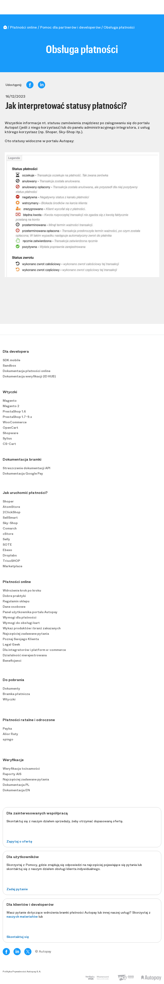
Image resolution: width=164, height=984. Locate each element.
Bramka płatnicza (16, 694)
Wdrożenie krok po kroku (22, 590)
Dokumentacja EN (16, 790)
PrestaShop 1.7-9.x (17, 417)
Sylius (7, 438)
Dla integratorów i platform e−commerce (34, 650)
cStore (8, 533)
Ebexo (7, 550)
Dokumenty (11, 688)
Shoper (8, 501)
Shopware (10, 433)
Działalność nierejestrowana (25, 655)
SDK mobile (11, 360)
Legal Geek (11, 644)
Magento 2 (11, 406)
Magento (10, 400)
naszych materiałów (22, 916)
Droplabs (10, 555)
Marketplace (12, 566)
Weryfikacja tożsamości (21, 768)
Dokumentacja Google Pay (23, 473)
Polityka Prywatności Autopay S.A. (22, 971)
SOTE (7, 544)
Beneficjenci (12, 660)
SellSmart (10, 517)
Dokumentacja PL (16, 784)
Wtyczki (9, 699)
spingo (8, 739)
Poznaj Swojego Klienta (21, 639)
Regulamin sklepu (16, 601)
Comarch (10, 528)
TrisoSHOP (11, 560)
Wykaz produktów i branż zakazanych (32, 628)
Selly (6, 539)
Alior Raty (10, 734)
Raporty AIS (12, 774)
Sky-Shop (10, 523)
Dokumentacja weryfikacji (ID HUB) (29, 376)
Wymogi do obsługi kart (21, 623)
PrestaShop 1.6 (14, 411)
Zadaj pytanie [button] (17, 889)
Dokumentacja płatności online (26, 371)
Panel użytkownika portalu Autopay (30, 612)
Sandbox (9, 365)
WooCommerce (15, 422)
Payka (7, 728)
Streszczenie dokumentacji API (26, 468)
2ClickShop (11, 512)
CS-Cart (9, 444)
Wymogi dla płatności (19, 617)
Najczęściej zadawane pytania (26, 633)
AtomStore (11, 506)
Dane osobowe (14, 606)
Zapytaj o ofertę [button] (19, 841)
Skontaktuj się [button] (18, 937)
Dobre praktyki (14, 596)
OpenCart (10, 427)
